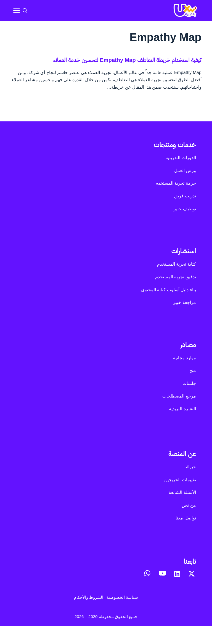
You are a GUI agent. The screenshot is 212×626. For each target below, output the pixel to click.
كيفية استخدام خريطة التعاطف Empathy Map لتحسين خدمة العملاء (127, 60)
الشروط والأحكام (88, 597)
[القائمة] (16, 10)
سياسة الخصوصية (122, 597)
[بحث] (25, 10)
